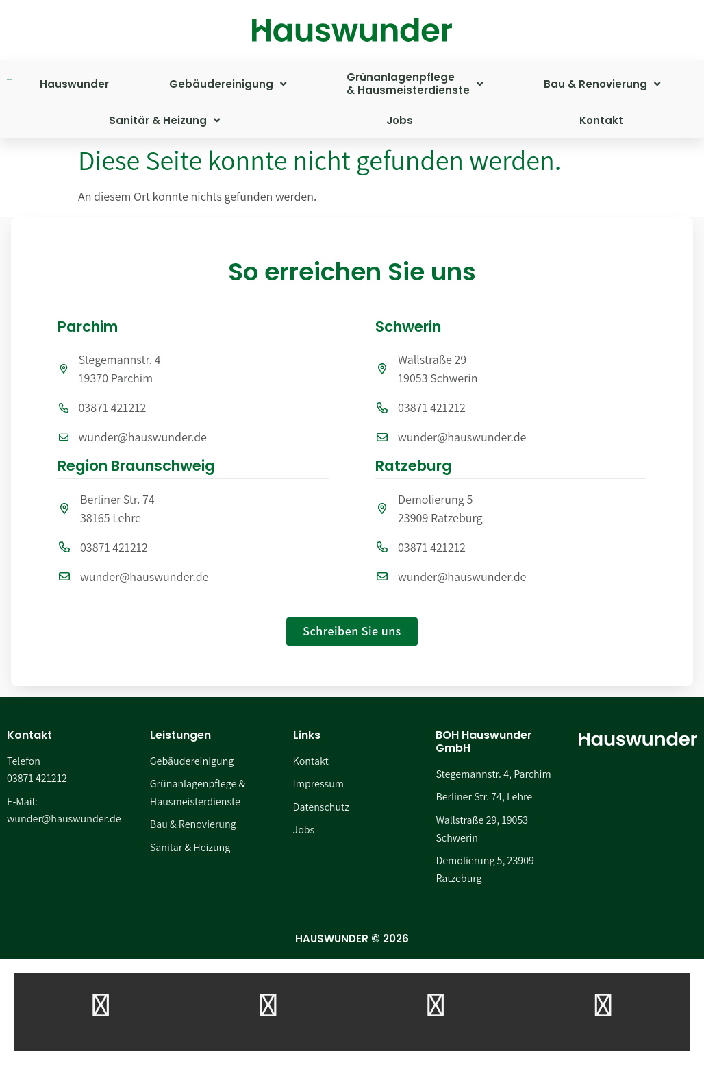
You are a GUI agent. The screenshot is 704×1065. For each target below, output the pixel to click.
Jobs (399, 120)
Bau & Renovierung (602, 84)
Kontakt (601, 120)
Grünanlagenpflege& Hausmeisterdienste (415, 84)
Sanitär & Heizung (164, 120)
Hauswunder (74, 84)
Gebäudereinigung (227, 84)
